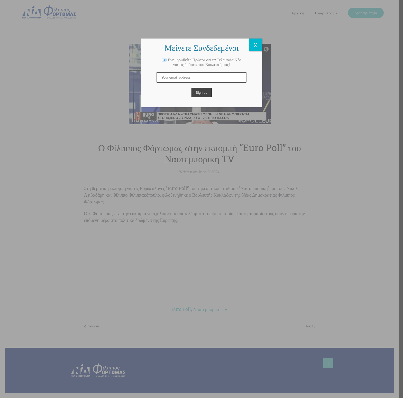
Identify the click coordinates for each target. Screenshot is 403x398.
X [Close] (255, 45)
